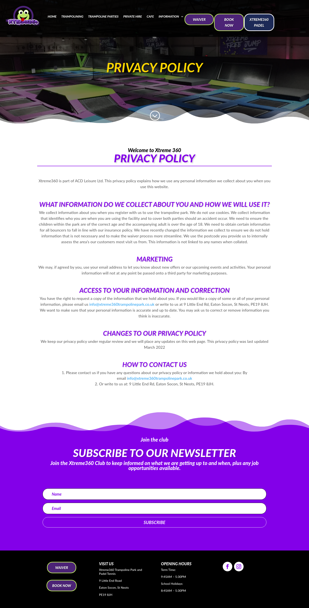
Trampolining (72, 16)
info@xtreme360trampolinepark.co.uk (121, 304)
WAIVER (199, 19)
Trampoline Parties (103, 16)
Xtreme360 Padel (259, 22)
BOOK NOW (229, 22)
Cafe (150, 16)
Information (169, 16)
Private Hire (132, 16)
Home (52, 16)
